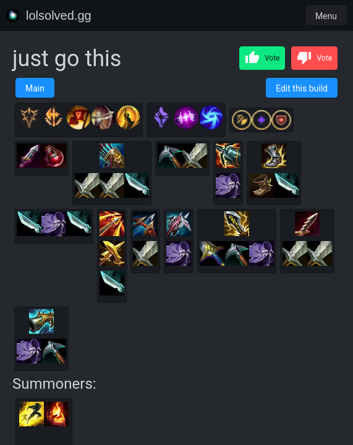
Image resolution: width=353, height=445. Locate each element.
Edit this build (302, 88)
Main (35, 88)
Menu (326, 16)
